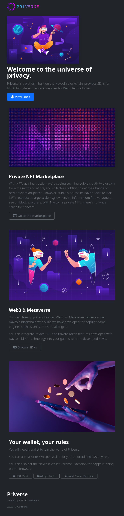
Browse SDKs (25, 347)
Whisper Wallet (46, 476)
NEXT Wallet (20, 476)
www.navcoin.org (17, 506)
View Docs (20, 97)
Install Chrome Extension (79, 476)
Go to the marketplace (32, 216)
